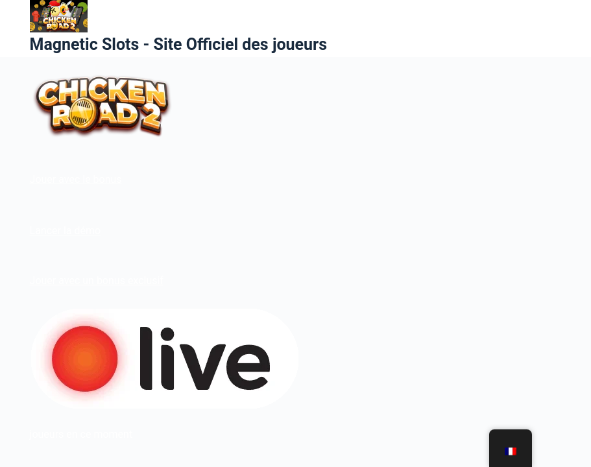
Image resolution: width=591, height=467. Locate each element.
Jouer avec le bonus (76, 179)
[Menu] (555, 28)
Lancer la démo (65, 230)
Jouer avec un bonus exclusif (96, 280)
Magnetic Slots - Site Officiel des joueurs (178, 44)
